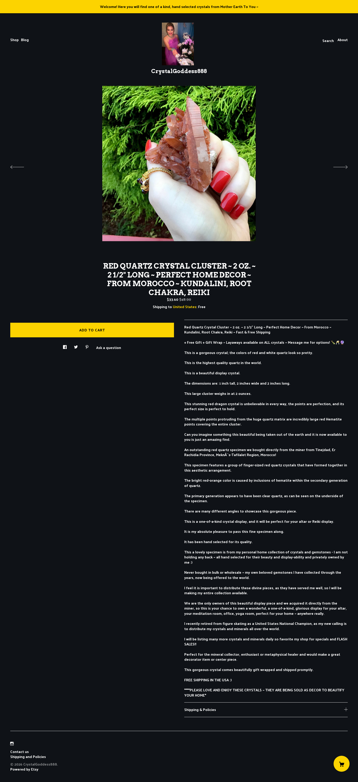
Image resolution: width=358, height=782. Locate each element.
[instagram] (12, 743)
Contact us (19, 751)
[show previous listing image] (21, 165)
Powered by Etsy (24, 769)
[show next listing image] (336, 165)
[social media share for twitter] (76, 345)
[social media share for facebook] (65, 345)
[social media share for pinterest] (87, 345)
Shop (14, 39)
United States (184, 306)
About (342, 39)
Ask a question (108, 347)
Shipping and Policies (28, 756)
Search (328, 40)
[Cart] (342, 764)
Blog (25, 39)
